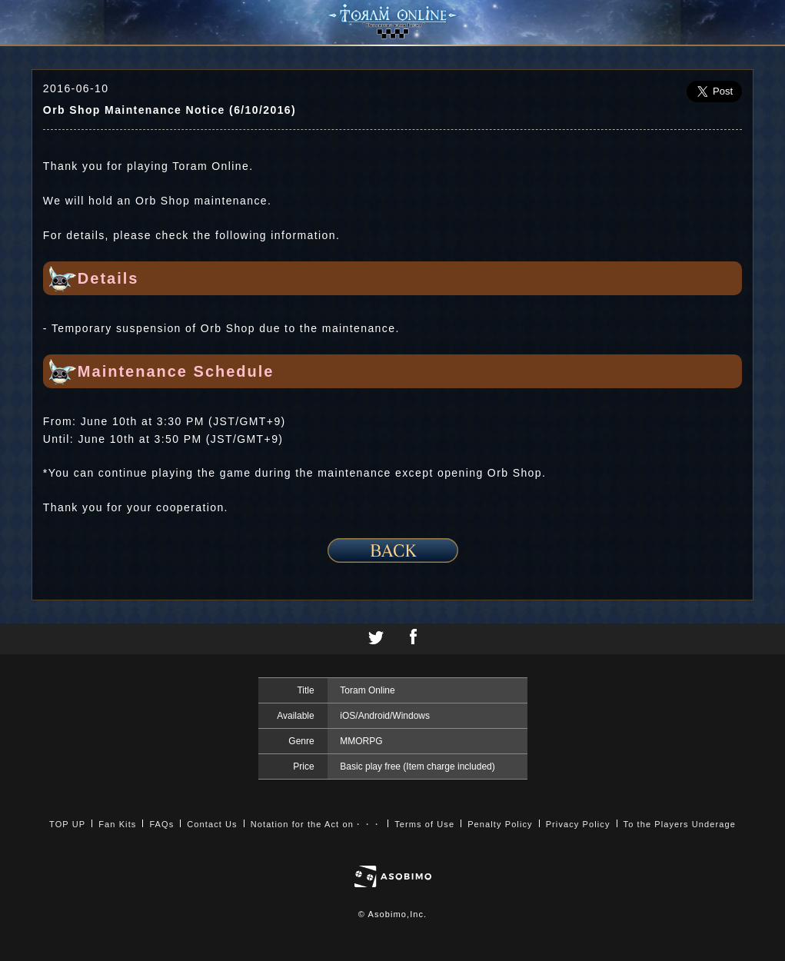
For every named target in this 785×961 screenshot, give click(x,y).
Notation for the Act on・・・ (316, 824)
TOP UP (67, 824)
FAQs (161, 824)
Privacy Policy (578, 824)
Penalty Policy (500, 824)
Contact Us (212, 824)
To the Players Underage (680, 824)
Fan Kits (117, 824)
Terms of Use (424, 824)
